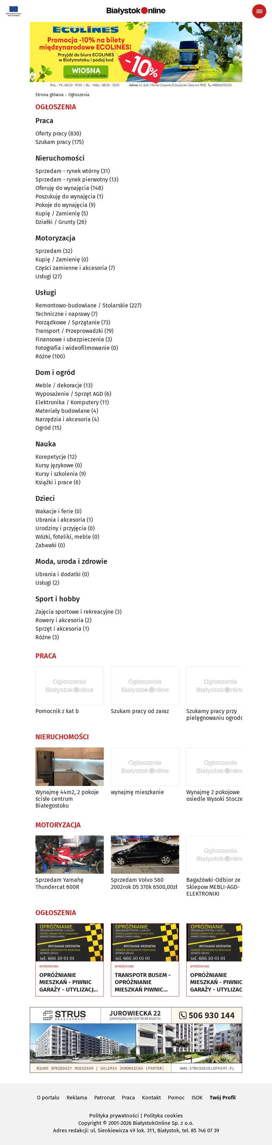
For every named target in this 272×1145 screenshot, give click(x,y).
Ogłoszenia (79, 94)
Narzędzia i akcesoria (63, 419)
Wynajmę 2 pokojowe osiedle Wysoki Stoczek (216, 795)
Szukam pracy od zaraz (140, 711)
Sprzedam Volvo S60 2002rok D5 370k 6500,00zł (144, 883)
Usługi (43, 276)
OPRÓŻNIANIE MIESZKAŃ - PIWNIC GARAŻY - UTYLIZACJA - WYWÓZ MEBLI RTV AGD (68, 982)
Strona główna (49, 94)
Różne (43, 356)
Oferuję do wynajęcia (62, 188)
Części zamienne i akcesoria (71, 268)
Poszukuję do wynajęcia (65, 196)
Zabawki (46, 545)
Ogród (43, 427)
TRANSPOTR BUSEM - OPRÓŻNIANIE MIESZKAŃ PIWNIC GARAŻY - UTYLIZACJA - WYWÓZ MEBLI (143, 982)
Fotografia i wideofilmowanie (72, 348)
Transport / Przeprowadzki (69, 331)
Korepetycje (50, 456)
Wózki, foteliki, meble (63, 536)
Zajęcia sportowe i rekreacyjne (74, 611)
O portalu (48, 1097)
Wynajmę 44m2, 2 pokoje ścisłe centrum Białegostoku (67, 799)
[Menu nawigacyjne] (259, 11)
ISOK (197, 1097)
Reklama (77, 1097)
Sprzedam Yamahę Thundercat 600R (59, 883)
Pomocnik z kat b (57, 711)
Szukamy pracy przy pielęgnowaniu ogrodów (217, 714)
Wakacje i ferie (54, 511)
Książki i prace (53, 482)
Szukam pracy (53, 142)
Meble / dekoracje (58, 385)
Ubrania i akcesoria (60, 519)
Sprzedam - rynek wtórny (67, 171)
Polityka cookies (163, 1115)
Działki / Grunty (55, 222)
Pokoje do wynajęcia (61, 205)
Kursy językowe (54, 465)
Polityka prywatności (114, 1115)
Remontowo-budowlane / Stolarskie (81, 305)
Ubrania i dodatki (58, 574)
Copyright (89, 1123)
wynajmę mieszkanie (137, 792)
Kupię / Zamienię (57, 213)
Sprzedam (48, 251)
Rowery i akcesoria (59, 620)
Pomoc (176, 1097)
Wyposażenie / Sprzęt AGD (69, 394)
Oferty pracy (51, 133)
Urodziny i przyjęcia (60, 528)
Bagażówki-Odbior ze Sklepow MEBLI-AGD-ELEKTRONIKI (213, 887)
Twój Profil (223, 1097)
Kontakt (151, 1097)
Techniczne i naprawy (62, 314)
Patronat (104, 1097)
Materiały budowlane (62, 410)
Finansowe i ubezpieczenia (69, 339)
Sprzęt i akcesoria (58, 628)
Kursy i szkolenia (56, 473)
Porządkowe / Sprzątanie (67, 322)
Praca (128, 1097)
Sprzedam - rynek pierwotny (71, 179)
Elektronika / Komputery (67, 402)
